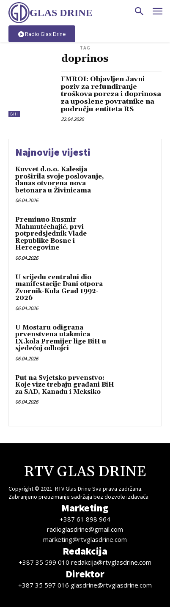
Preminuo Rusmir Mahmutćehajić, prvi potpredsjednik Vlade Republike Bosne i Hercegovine (51, 234)
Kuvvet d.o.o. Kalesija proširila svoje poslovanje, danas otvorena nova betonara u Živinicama (59, 180)
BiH (14, 114)
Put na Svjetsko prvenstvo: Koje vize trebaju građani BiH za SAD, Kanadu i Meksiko (64, 385)
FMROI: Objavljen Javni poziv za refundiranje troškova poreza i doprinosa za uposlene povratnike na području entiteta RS (111, 94)
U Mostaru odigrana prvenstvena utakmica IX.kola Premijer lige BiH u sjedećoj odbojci (60, 338)
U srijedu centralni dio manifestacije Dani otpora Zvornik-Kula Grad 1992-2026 (59, 287)
